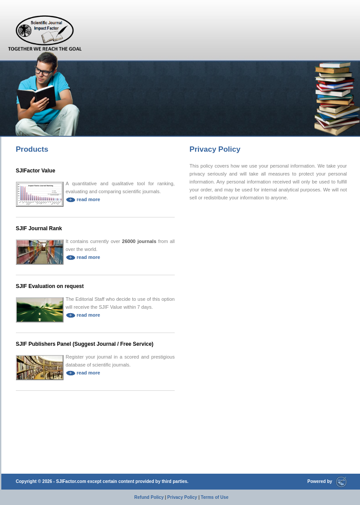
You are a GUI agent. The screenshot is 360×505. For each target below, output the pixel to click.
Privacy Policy (182, 497)
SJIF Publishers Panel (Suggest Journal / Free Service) (85, 344)
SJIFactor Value (35, 171)
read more (83, 199)
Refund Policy (149, 497)
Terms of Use (215, 497)
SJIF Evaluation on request (50, 286)
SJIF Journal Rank (39, 228)
